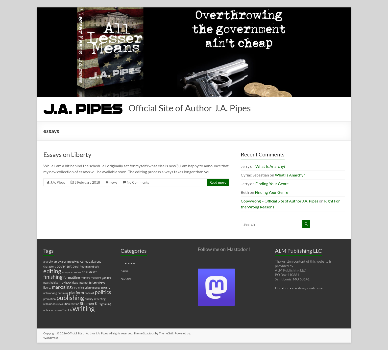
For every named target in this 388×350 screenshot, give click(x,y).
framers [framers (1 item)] (85, 277)
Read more (218, 182)
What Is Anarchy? (270, 166)
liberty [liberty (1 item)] (47, 287)
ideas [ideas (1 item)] (75, 282)
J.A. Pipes (57, 182)
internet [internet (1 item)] (83, 282)
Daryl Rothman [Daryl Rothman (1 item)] (82, 266)
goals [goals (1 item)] (46, 282)
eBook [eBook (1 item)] (95, 266)
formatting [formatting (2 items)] (71, 277)
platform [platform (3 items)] (76, 292)
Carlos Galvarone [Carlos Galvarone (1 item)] (90, 261)
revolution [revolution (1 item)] (63, 303)
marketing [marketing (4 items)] (62, 287)
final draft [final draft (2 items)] (89, 272)
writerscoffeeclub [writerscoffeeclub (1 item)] (61, 310)
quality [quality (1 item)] (89, 298)
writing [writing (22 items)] (84, 308)
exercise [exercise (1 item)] (76, 272)
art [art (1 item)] (55, 261)
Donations (283, 288)
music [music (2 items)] (105, 287)
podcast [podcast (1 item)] (89, 293)
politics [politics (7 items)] (103, 292)
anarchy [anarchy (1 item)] (48, 261)
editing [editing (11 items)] (52, 271)
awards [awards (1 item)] (62, 261)
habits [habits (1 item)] (54, 282)
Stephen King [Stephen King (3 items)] (91, 303)
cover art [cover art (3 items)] (64, 266)
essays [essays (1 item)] (66, 272)
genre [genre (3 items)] (106, 277)
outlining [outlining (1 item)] (63, 293)
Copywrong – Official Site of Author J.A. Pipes (279, 201)
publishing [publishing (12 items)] (70, 297)
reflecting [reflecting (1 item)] (100, 298)
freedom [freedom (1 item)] (96, 277)
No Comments (138, 182)
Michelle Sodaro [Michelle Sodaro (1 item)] (82, 287)
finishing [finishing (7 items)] (53, 277)
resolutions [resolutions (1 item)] (50, 303)
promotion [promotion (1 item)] (49, 298)
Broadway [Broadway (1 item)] (73, 261)
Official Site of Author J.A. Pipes (189, 107)
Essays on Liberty (67, 154)
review (126, 279)
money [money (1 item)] (96, 287)
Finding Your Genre (272, 183)
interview (128, 263)
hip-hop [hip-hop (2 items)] (65, 282)
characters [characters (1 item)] (49, 266)
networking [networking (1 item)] (50, 293)
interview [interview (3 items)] (97, 282)
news (113, 182)
